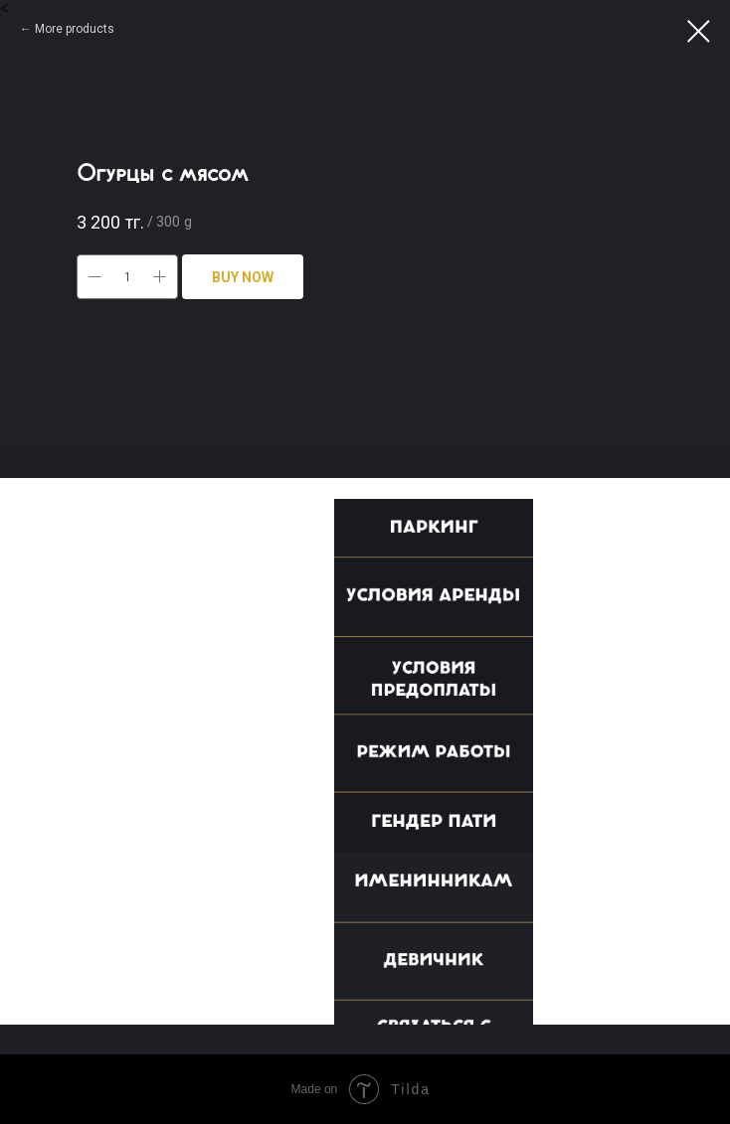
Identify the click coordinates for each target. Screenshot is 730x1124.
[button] (443, 536)
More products (74, 29)
